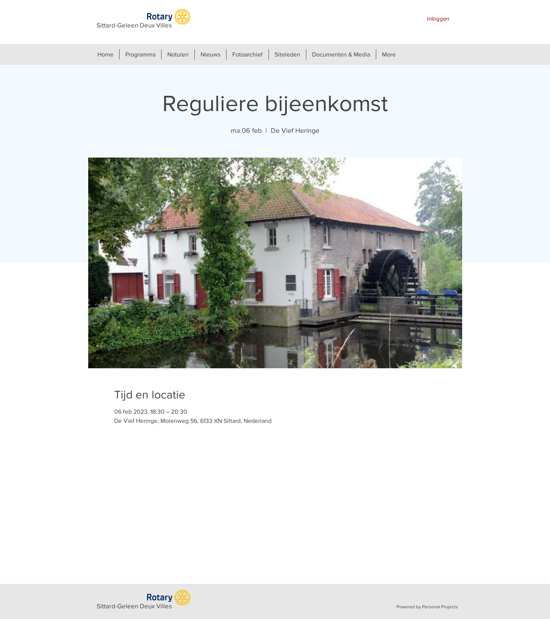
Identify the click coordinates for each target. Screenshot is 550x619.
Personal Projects (440, 606)
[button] (140, 54)
